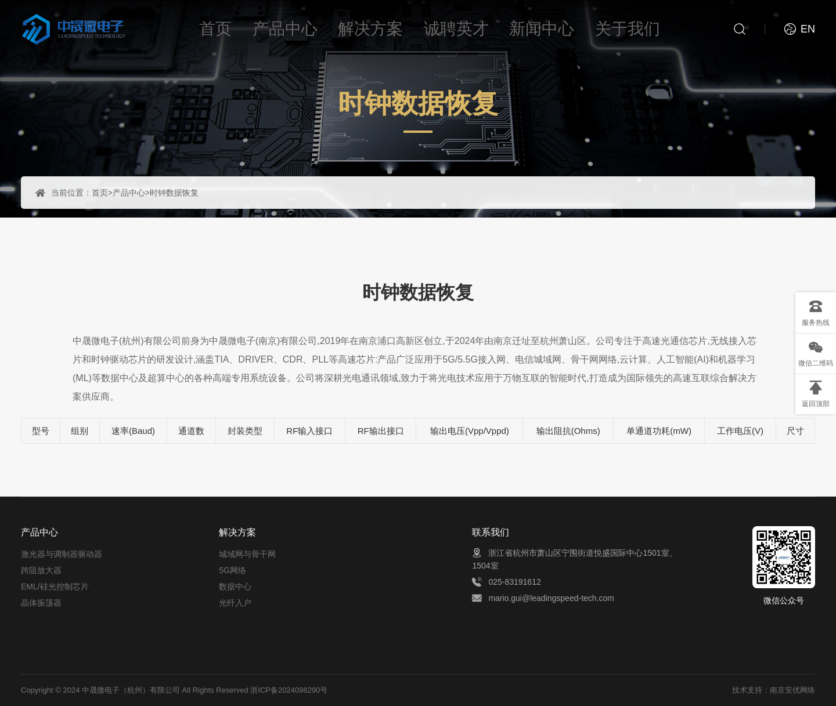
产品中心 (129, 192)
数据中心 (235, 586)
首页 (100, 192)
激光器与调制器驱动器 (61, 554)
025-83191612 (514, 581)
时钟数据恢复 (174, 192)
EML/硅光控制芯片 (55, 586)
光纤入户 (235, 602)
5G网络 (232, 570)
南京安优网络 (792, 690)
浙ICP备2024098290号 (288, 690)
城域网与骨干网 (247, 554)
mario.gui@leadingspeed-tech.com (551, 598)
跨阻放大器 (41, 570)
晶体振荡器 (41, 602)
